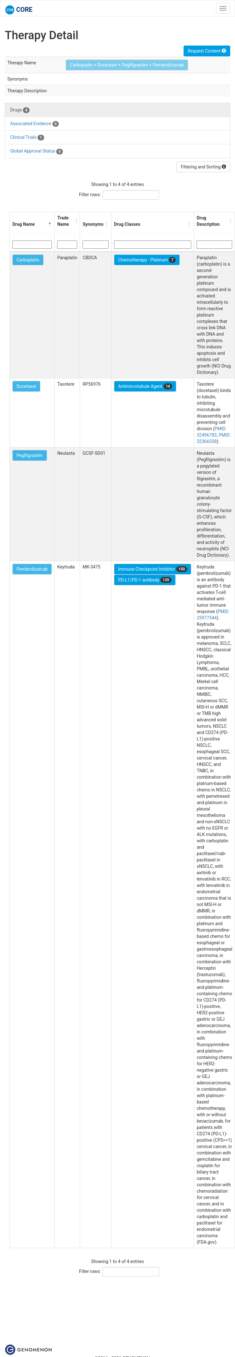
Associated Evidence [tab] (34, 124)
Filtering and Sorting (203, 166)
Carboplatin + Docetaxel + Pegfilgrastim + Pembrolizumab (127, 65)
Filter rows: (90, 194)
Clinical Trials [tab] (27, 137)
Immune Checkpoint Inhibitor (152, 569)
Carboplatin (28, 259)
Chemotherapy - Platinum (147, 260)
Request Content (207, 51)
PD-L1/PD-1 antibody (144, 580)
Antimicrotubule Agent (145, 386)
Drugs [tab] (20, 110)
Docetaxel (26, 386)
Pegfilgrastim (30, 455)
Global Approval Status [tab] (36, 151)
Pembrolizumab (32, 569)
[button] (50, 224)
